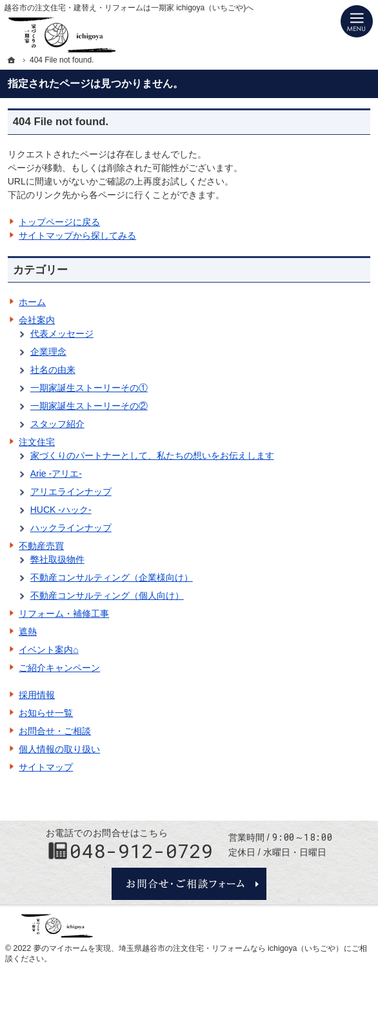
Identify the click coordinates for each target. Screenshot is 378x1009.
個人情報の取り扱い (59, 749)
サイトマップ (46, 767)
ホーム (32, 302)
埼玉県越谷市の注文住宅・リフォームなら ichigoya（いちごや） (231, 948)
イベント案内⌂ (48, 649)
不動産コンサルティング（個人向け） (107, 595)
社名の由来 (52, 370)
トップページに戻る (59, 222)
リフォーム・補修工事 (64, 613)
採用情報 (37, 695)
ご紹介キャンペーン (59, 668)
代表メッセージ (62, 333)
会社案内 (37, 320)
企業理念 (48, 351)
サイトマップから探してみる (77, 235)
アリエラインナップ (71, 491)
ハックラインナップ (71, 528)
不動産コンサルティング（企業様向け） (111, 577)
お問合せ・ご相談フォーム (189, 884)
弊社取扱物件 (57, 559)
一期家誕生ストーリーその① (89, 388)
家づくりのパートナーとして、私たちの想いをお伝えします (152, 455)
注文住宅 (37, 442)
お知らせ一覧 (46, 713)
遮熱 (28, 631)
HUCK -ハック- (61, 509)
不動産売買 (41, 546)
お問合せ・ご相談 (55, 731)
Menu (357, 21)
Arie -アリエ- (56, 473)
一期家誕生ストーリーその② (89, 406)
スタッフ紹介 (57, 424)
